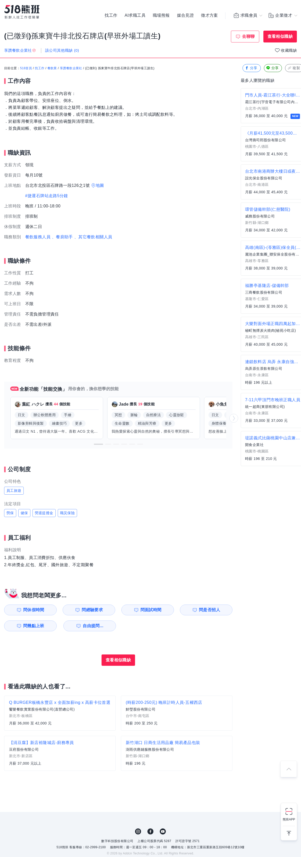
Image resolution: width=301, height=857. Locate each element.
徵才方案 (209, 15)
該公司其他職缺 (62, 50)
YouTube (163, 831)
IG (138, 831)
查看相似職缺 (280, 36)
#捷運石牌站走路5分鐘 (46, 196)
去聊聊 (248, 36)
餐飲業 (52, 68)
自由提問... (93, 626)
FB (150, 831)
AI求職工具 (135, 15)
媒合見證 (185, 15)
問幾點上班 (33, 626)
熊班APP (289, 819)
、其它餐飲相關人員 (93, 237)
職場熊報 (161, 15)
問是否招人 (209, 610)
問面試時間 (151, 610)
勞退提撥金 (44, 513)
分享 (251, 68)
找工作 (111, 15)
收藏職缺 (289, 50)
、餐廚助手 (62, 237)
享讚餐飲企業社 (71, 68)
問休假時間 (33, 610)
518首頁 (26, 68)
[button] (98, 444)
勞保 (10, 513)
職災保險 (67, 513)
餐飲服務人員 (38, 237)
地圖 (100, 185)
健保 (24, 513)
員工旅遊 (13, 490)
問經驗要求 (92, 610)
